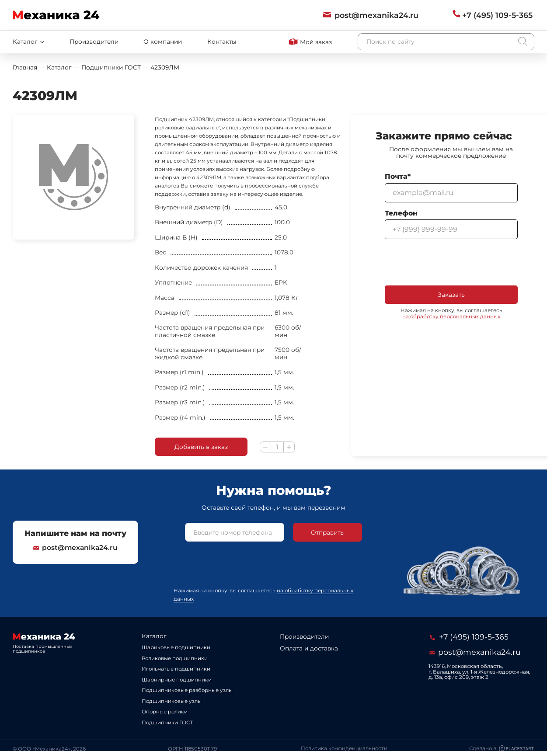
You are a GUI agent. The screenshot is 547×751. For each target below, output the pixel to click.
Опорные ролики (165, 712)
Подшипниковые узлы (172, 701)
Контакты (222, 41)
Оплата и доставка (309, 648)
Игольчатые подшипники (176, 669)
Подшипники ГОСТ (167, 723)
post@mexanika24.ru (75, 548)
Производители (94, 41)
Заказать (451, 294)
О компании (162, 41)
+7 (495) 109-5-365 (469, 636)
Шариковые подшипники (176, 647)
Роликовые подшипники (175, 658)
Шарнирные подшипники (177, 680)
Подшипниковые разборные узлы (187, 690)
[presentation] (451, 262)
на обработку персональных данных (451, 316)
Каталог (154, 636)
